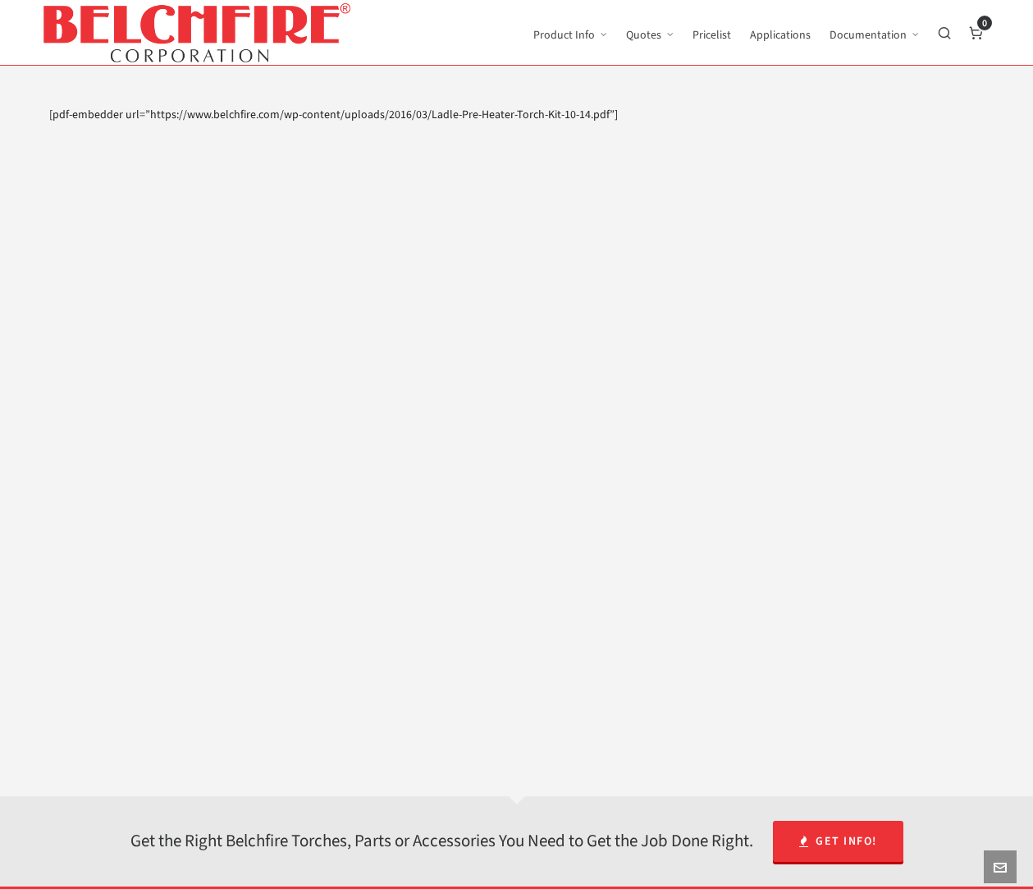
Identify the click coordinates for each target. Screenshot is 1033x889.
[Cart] (976, 33)
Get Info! (838, 841)
